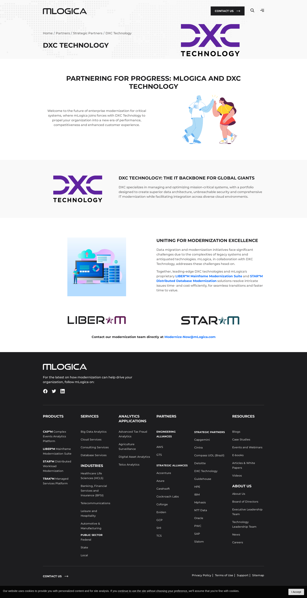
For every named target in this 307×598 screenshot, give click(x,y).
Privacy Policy (201, 575)
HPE (197, 486)
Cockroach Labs (167, 496)
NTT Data (200, 510)
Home (48, 33)
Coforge (162, 504)
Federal (86, 539)
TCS (159, 535)
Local (84, 555)
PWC (197, 526)
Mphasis (200, 502)
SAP (197, 533)
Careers (237, 542)
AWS (159, 447)
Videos (237, 475)
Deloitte (200, 463)
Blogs (236, 431)
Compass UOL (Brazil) (209, 455)
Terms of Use (224, 575)
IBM (197, 494)
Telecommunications (95, 503)
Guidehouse (202, 479)
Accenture (163, 473)
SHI (158, 528)
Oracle (198, 518)
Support (242, 575)
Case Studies (241, 439)
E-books (238, 455)
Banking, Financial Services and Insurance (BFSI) (94, 490)
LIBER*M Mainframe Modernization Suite (208, 276)
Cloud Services (91, 439)
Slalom (199, 541)
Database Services (94, 455)
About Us (238, 494)
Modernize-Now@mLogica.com (190, 337)
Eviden (161, 512)
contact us (56, 576)
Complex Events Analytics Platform (54, 436)
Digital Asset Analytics (134, 456)
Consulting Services (95, 447)
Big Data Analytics (94, 431)
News (236, 534)
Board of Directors (245, 501)
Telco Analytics (129, 464)
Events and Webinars (247, 447)
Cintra (198, 447)
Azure (160, 481)
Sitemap (258, 575)
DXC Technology (206, 471)
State (84, 547)
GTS (159, 455)
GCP (159, 520)
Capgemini (202, 439)
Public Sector (92, 534)
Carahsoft (163, 488)
